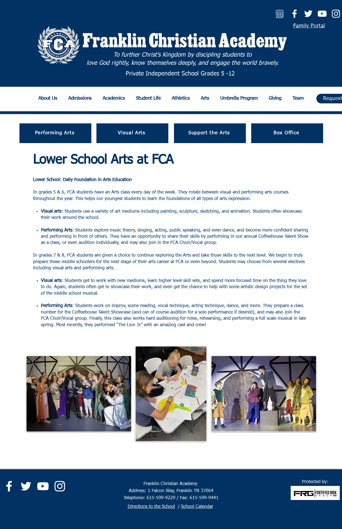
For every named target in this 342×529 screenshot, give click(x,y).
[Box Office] (287, 133)
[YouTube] (322, 13)
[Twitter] (308, 13)
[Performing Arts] (55, 133)
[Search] (303, 48)
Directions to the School (151, 506)
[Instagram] (335, 13)
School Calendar (197, 506)
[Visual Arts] (132, 133)
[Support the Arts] (210, 133)
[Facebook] (294, 13)
